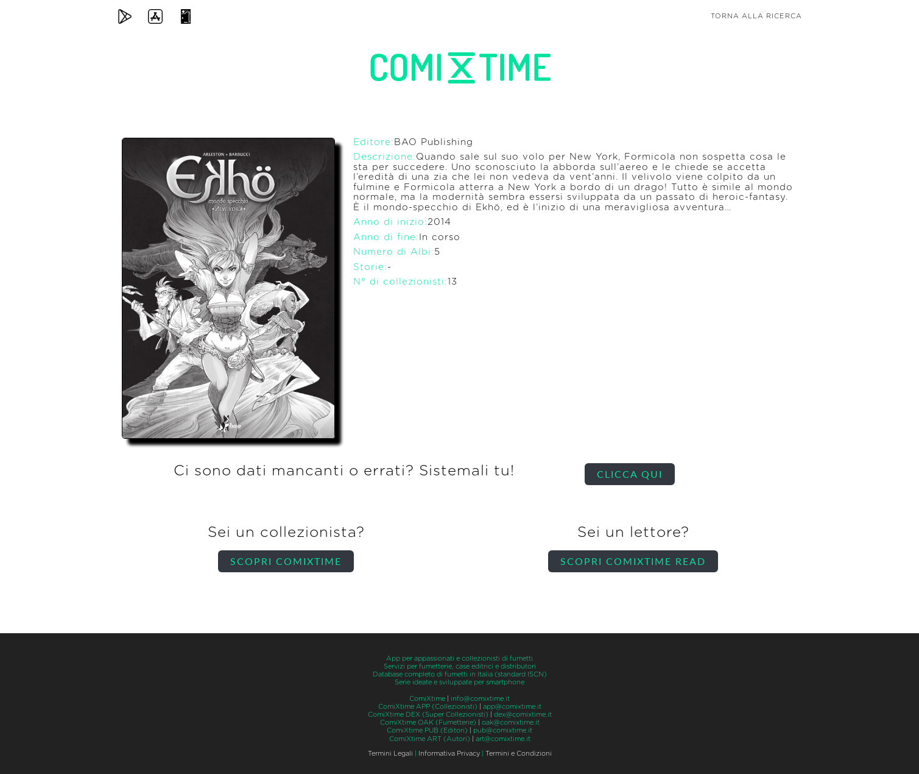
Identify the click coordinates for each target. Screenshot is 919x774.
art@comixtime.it (503, 739)
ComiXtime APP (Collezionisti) (427, 706)
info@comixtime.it (480, 698)
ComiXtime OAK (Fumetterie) (428, 722)
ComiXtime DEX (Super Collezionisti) (428, 714)
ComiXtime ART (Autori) (429, 739)
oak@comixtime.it (511, 722)
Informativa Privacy (449, 753)
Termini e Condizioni (518, 753)
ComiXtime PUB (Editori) (427, 730)
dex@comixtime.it (523, 714)
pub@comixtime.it (502, 730)
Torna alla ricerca (756, 16)
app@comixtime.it (512, 706)
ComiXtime (427, 698)
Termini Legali (390, 753)
